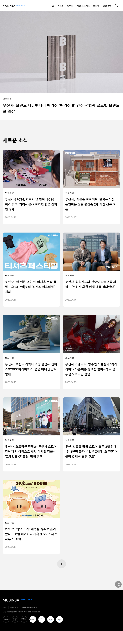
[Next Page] (61, 563)
